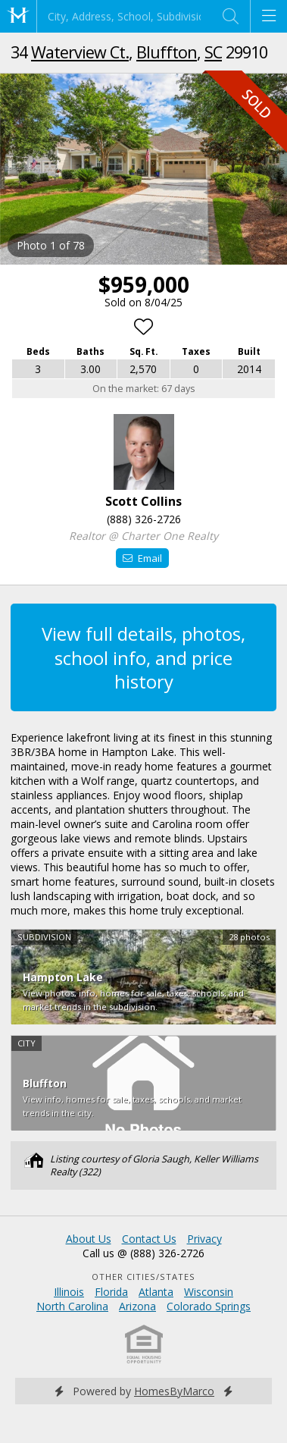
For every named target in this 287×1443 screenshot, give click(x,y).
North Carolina (72, 1306)
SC (213, 52)
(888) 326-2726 (144, 519)
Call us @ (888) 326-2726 (143, 1253)
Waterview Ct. (80, 52)
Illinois (69, 1292)
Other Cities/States (143, 1276)
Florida (111, 1292)
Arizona (137, 1306)
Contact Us (149, 1238)
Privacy (204, 1238)
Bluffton (166, 52)
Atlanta (156, 1292)
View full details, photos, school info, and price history (143, 657)
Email (142, 558)
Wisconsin (208, 1292)
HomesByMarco (174, 1391)
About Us (88, 1238)
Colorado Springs (209, 1306)
